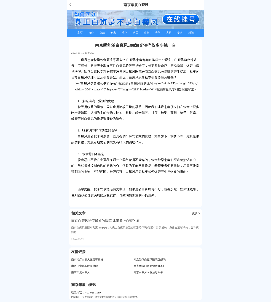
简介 (91, 32)
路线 (102, 32)
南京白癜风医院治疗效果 (148, 272)
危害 (180, 32)
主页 (80, 32)
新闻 (191, 32)
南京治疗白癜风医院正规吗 (150, 259)
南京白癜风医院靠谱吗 (84, 265)
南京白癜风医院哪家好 (161, 71)
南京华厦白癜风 (80, 272)
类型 (157, 32)
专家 (113, 32)
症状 (146, 32)
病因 (135, 32)
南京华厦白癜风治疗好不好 (150, 265)
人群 (168, 32)
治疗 (124, 32)
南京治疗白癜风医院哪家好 (87, 259)
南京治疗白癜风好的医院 (135, 83)
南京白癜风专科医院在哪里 (175, 89)
